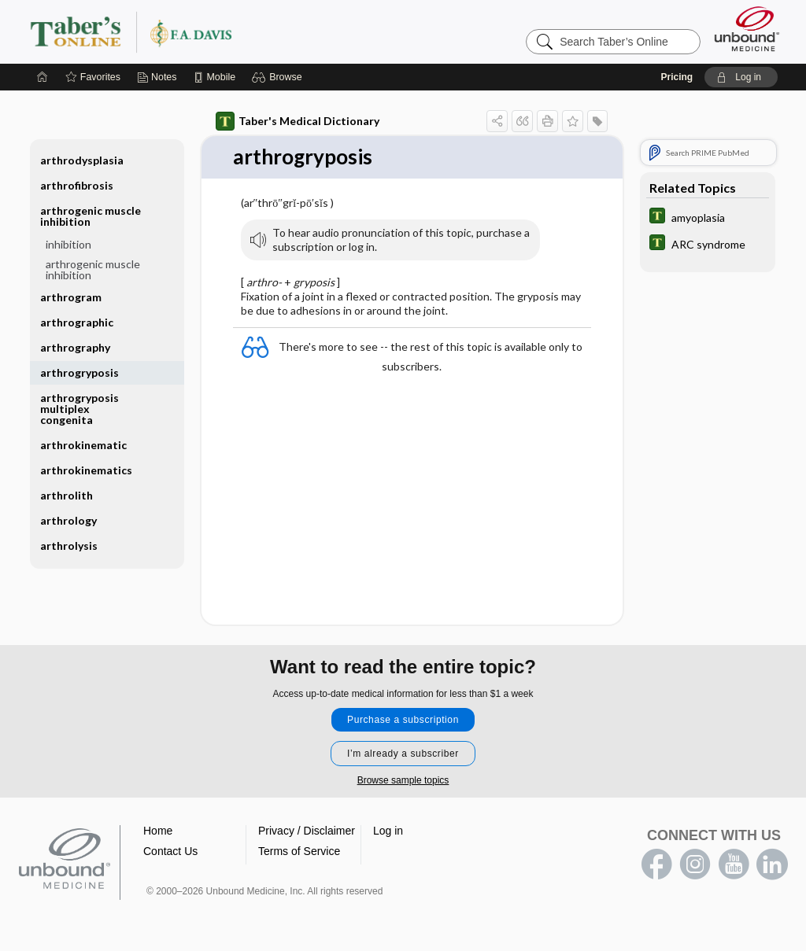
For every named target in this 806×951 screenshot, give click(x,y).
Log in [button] (388, 830)
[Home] (42, 77)
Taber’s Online (225, 31)
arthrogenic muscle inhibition (90, 216)
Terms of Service (299, 851)
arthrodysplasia (82, 160)
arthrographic (76, 322)
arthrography (75, 347)
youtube (733, 864)
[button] (279, 77)
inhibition (68, 244)
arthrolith (66, 495)
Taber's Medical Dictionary (297, 121)
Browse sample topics (403, 780)
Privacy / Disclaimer (306, 830)
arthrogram (71, 297)
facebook (656, 864)
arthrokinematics (86, 470)
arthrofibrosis (76, 185)
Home (157, 830)
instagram (695, 864)
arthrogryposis (79, 372)
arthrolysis (69, 545)
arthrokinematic (83, 445)
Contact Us (170, 851)
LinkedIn (772, 864)
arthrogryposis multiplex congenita (79, 408)
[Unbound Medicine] (747, 28)
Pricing (676, 77)
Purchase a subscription (403, 719)
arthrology (68, 520)
